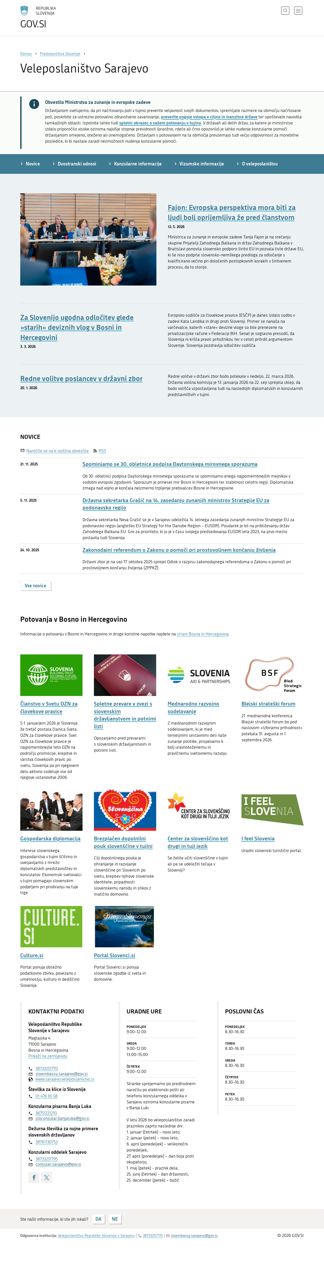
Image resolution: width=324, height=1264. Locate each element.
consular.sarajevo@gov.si (58, 1164)
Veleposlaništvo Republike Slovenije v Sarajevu (96, 1235)
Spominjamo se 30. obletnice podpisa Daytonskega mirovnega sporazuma (170, 464)
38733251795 (46, 1158)
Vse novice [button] (35, 585)
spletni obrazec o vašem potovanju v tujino (160, 123)
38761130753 (46, 1141)
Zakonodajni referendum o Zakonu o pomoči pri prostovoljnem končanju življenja (179, 550)
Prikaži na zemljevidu (47, 1056)
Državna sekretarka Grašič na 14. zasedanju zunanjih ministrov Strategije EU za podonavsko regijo (176, 504)
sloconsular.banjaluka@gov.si (62, 1118)
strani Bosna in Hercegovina (203, 633)
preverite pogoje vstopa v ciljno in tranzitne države (209, 117)
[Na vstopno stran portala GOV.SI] (52, 17)
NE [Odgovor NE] (115, 1219)
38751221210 (46, 1113)
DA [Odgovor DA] (98, 1219)
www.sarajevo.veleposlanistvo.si (64, 1079)
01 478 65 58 (46, 1096)
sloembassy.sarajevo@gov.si (61, 1073)
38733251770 (46, 1068)
